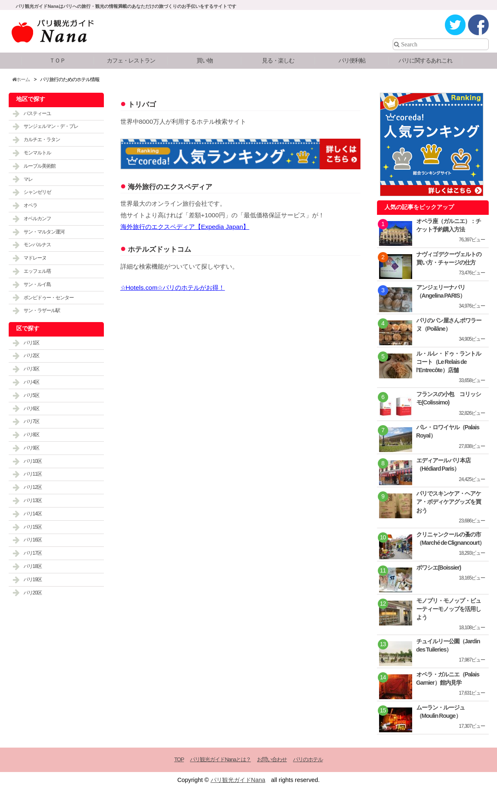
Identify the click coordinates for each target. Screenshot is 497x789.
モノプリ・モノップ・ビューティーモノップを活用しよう (448, 609)
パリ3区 (32, 369)
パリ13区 (33, 500)
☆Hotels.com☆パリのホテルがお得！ (172, 287)
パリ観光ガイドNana (238, 780)
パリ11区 (33, 474)
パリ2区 (32, 355)
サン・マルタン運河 (44, 232)
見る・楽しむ (278, 60)
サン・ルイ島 (37, 284)
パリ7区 (32, 421)
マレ (28, 179)
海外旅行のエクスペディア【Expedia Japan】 (185, 226)
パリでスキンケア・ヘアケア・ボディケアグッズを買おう (448, 501)
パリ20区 (33, 593)
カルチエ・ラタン (42, 139)
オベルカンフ (37, 218)
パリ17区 (33, 553)
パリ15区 (33, 527)
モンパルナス (37, 245)
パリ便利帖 (352, 60)
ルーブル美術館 (39, 166)
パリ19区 (33, 579)
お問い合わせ (272, 759)
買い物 (205, 60)
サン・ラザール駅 (42, 310)
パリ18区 (33, 566)
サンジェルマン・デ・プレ (51, 126)
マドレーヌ (35, 258)
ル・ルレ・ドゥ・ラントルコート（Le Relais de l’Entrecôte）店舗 (448, 361)
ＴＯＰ (57, 60)
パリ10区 (33, 461)
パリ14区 (33, 514)
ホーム (21, 79)
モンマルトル (37, 153)
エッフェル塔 (37, 271)
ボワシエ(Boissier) (438, 567)
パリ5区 (32, 395)
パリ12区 (33, 487)
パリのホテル (308, 759)
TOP (179, 759)
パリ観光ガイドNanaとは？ (220, 759)
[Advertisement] (240, 424)
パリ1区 (32, 343)
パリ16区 (33, 540)
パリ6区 (32, 408)
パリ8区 (32, 435)
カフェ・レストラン (131, 60)
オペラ (30, 205)
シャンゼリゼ (37, 192)
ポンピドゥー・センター (49, 298)
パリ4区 (32, 382)
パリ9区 (32, 448)
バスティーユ (37, 113)
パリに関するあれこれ (425, 60)
